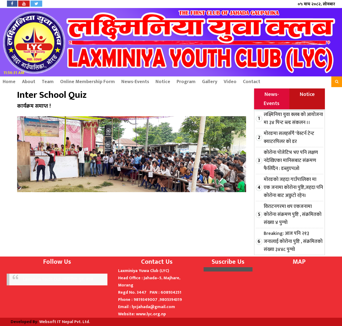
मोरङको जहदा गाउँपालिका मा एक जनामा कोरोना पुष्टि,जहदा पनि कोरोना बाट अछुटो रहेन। (293, 188)
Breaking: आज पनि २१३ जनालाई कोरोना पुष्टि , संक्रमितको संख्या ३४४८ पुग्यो (293, 242)
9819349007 (145, 299)
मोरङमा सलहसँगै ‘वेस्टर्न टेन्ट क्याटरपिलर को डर (289, 138)
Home (9, 82)
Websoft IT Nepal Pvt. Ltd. (64, 321)
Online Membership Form (87, 82)
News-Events (135, 82)
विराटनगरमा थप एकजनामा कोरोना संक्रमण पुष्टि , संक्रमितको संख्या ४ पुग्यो (292, 215)
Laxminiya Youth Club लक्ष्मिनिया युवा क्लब (58, 279)
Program (186, 82)
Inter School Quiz (52, 95)
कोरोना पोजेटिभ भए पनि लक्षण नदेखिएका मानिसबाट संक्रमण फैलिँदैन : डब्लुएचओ (291, 161)
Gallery (209, 82)
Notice (163, 82)
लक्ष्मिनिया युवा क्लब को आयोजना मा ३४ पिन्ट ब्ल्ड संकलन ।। (293, 119)
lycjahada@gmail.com (153, 307)
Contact (251, 82)
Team (48, 82)
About (28, 82)
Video (230, 82)
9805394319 (171, 299)
